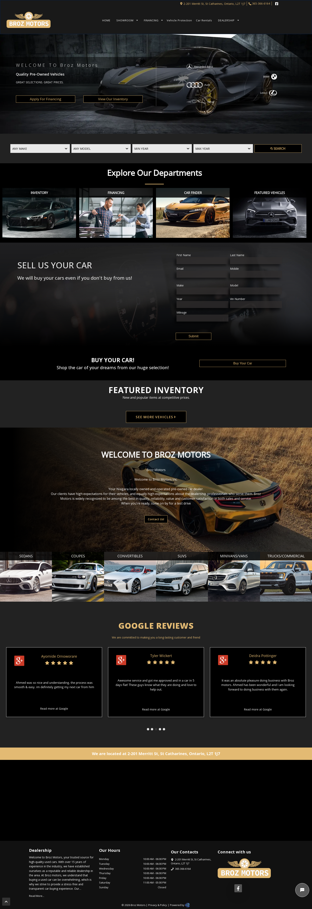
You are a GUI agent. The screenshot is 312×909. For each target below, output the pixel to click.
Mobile (234, 269)
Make (180, 285)
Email (179, 269)
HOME (106, 20)
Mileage (181, 312)
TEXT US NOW (252, 20)
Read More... (36, 896)
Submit (194, 336)
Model (234, 285)
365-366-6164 (259, 3)
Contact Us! (156, 519)
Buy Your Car (242, 363)
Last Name (237, 255)
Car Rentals (204, 20)
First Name (183, 255)
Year (179, 299)
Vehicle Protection (179, 20)
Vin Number (237, 299)
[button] (126, 20)
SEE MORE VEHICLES (156, 417)
